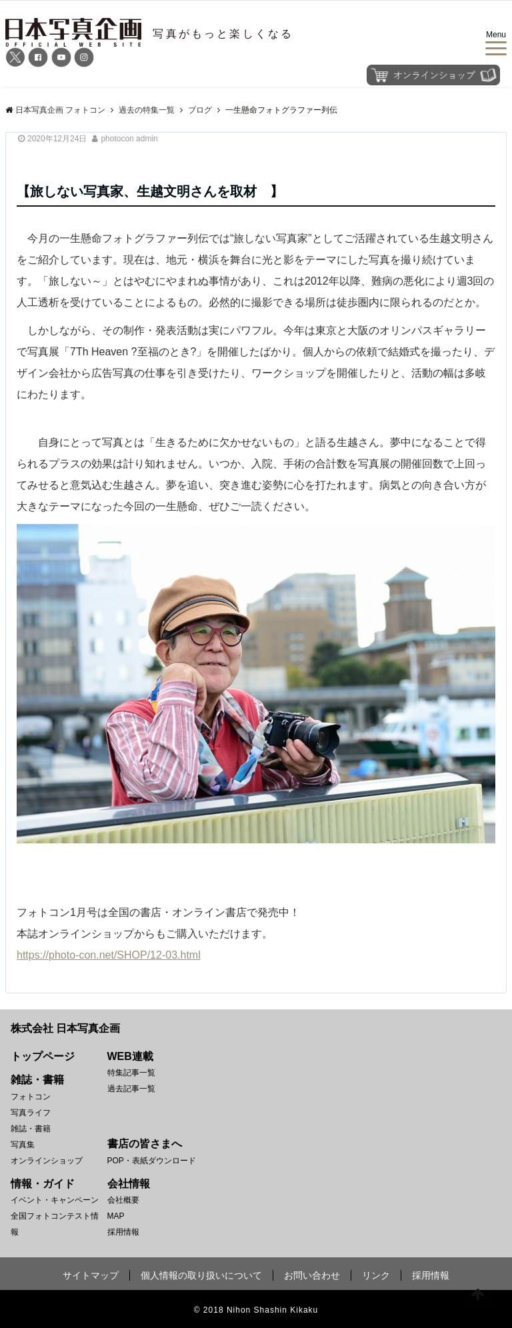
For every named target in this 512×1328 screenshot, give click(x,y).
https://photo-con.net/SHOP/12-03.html (109, 955)
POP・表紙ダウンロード (151, 1160)
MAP (116, 1216)
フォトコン (31, 1096)
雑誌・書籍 (31, 1128)
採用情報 (123, 1232)
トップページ (43, 1056)
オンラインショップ (47, 1160)
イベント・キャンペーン (55, 1200)
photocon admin (129, 138)
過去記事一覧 (131, 1088)
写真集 (23, 1144)
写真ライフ (31, 1112)
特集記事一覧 (131, 1072)
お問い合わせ (312, 1275)
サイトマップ (91, 1275)
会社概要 (123, 1200)
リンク (376, 1275)
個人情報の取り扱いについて (201, 1275)
